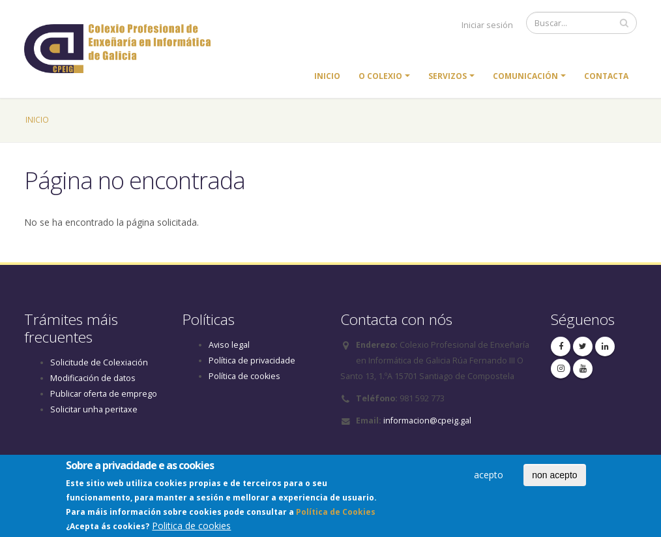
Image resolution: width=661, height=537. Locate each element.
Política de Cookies (335, 514)
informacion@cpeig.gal (427, 420)
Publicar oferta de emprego (103, 393)
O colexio (380, 76)
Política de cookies (244, 376)
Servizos (447, 76)
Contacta (606, 76)
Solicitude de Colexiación (99, 362)
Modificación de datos (93, 378)
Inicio (327, 76)
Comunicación (525, 76)
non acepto (554, 477)
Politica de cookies (191, 528)
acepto (488, 477)
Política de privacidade (252, 360)
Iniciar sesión (487, 25)
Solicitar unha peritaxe (94, 409)
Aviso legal (229, 344)
